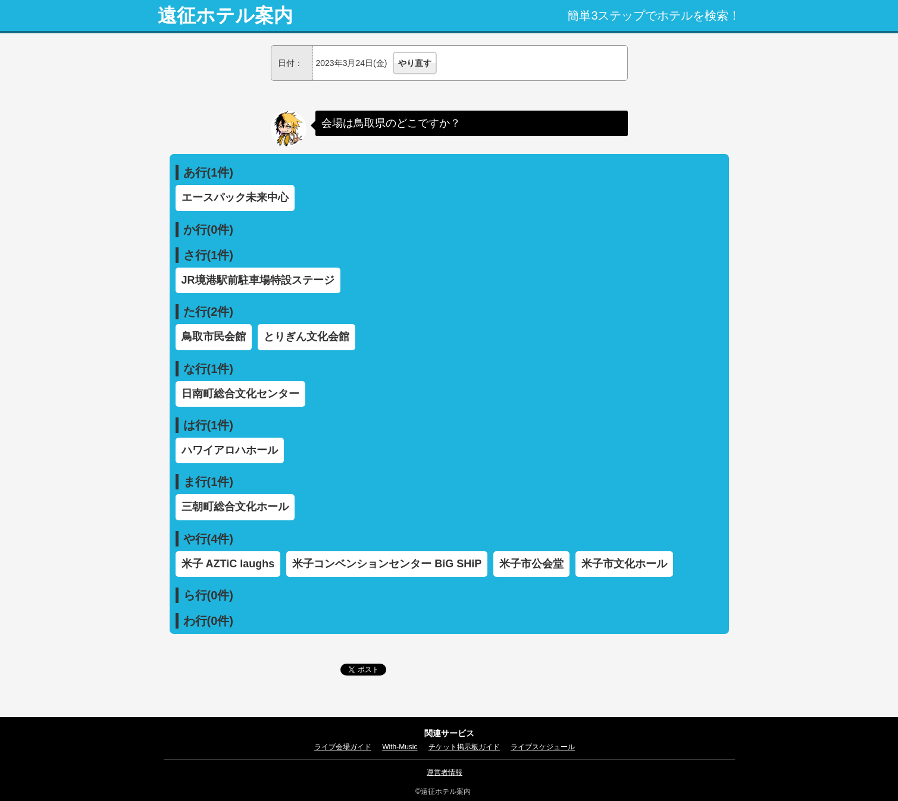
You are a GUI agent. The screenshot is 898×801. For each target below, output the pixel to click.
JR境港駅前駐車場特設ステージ (258, 280)
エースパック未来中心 (235, 197)
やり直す (414, 63)
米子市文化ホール (624, 564)
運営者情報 (444, 772)
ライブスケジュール (543, 747)
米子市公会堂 (531, 564)
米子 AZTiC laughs (228, 564)
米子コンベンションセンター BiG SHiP (386, 564)
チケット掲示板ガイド (464, 747)
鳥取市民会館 (214, 337)
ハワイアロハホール (230, 450)
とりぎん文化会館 (306, 337)
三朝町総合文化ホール (235, 507)
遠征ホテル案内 (225, 15)
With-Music (399, 747)
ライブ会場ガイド (342, 747)
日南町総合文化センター (240, 394)
